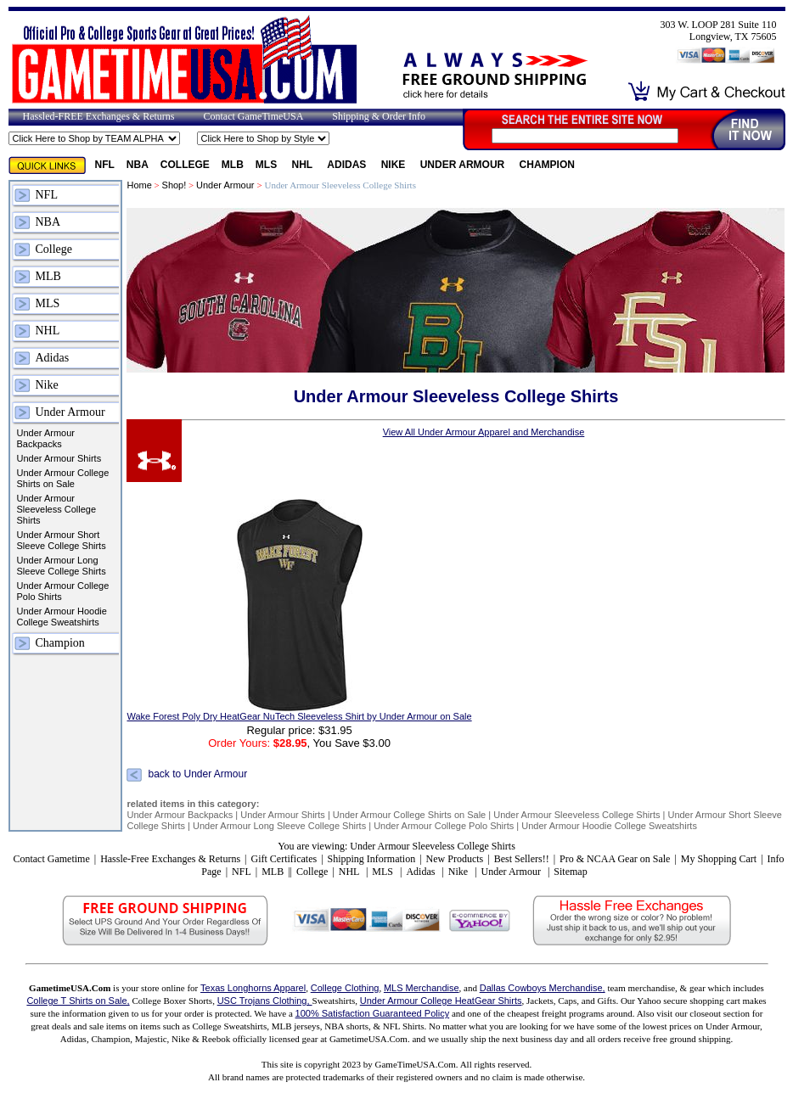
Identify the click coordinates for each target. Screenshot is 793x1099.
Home (139, 185)
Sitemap (570, 872)
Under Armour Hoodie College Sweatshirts (62, 616)
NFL (105, 165)
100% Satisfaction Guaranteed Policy (372, 1013)
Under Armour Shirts (59, 458)
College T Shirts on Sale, (77, 1000)
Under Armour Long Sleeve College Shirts (61, 565)
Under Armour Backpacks (46, 438)
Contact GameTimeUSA (253, 116)
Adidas (347, 165)
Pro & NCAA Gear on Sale (615, 859)
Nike (394, 165)
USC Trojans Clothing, (264, 1000)
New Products (455, 859)
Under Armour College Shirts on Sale (63, 478)
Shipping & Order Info (378, 116)
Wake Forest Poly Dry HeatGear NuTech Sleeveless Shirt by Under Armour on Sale (299, 716)
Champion (547, 165)
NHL (304, 165)
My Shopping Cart (718, 859)
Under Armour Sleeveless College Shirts (57, 509)
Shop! (174, 185)
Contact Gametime (51, 859)
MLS (268, 165)
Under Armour (464, 165)
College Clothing (345, 988)
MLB (233, 165)
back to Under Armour (197, 775)
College (185, 165)
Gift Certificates (283, 859)
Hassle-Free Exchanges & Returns (170, 859)
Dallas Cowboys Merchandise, (542, 988)
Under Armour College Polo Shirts (63, 591)
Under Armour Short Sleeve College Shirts (61, 540)
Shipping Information (372, 859)
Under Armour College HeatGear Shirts (441, 1000)
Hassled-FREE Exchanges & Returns (99, 116)
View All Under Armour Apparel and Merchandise (484, 432)
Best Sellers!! (521, 859)
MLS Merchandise (421, 988)
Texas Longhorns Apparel (253, 988)
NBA (138, 165)
